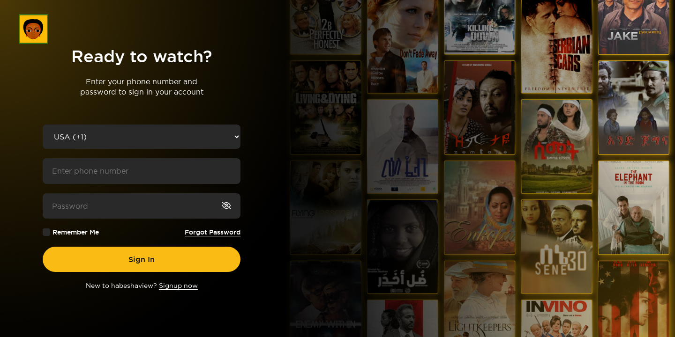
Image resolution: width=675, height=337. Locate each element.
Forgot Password (212, 232)
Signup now (178, 285)
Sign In (141, 259)
